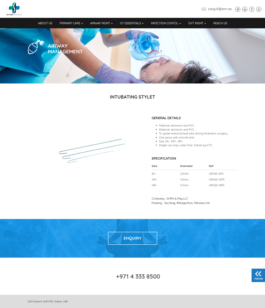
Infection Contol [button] (166, 23)
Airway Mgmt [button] (101, 23)
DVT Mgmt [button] (197, 23)
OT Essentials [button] (132, 23)
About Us (45, 23)
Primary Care (71, 23)
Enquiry (132, 238)
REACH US (220, 23)
